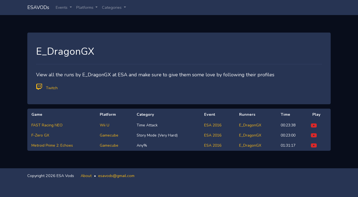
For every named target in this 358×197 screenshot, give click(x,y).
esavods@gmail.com (116, 175)
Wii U (104, 125)
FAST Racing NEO (47, 125)
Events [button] (62, 7)
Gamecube (109, 135)
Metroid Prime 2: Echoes (52, 145)
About (86, 175)
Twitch (47, 87)
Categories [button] (112, 7)
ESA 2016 (212, 125)
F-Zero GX (40, 135)
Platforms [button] (85, 7)
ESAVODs (38, 7)
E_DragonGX (250, 125)
